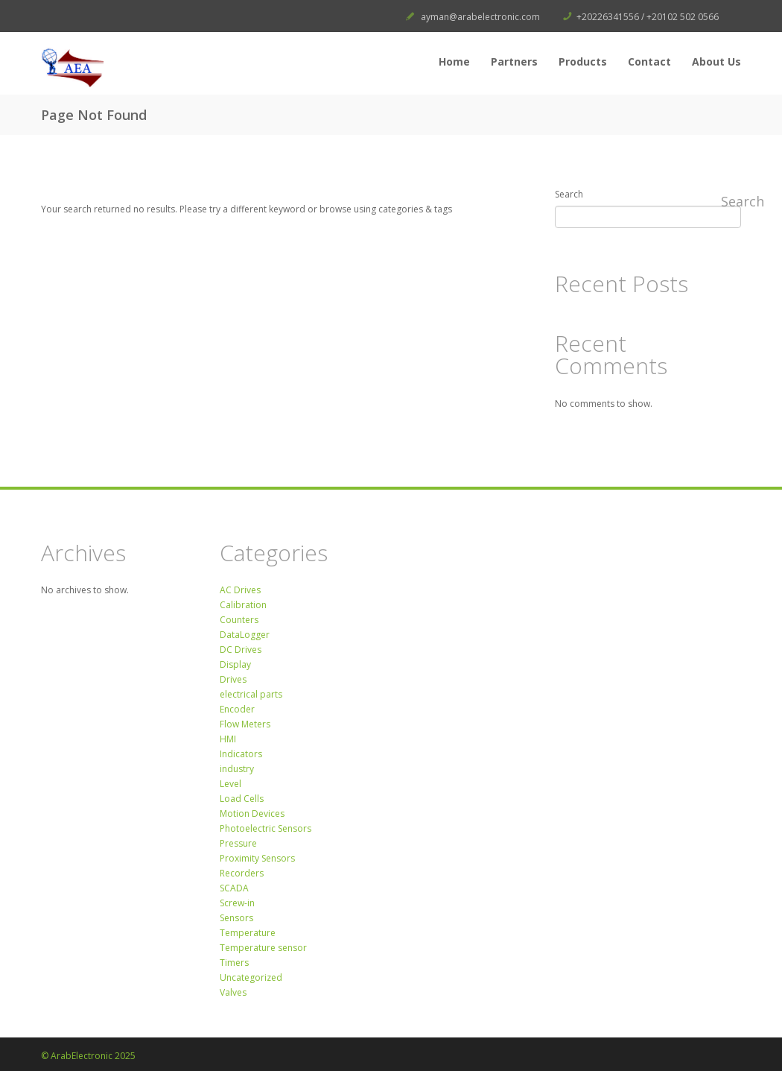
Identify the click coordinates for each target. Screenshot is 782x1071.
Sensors (236, 918)
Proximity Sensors (257, 858)
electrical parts (251, 694)
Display (235, 664)
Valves (233, 992)
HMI (228, 739)
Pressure (238, 843)
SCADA (234, 888)
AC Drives (240, 590)
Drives (233, 679)
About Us (716, 61)
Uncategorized (251, 977)
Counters (239, 619)
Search (569, 194)
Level (230, 783)
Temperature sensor (263, 947)
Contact (649, 61)
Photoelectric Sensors (265, 828)
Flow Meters (245, 724)
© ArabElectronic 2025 (88, 1055)
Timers (234, 962)
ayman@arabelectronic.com (480, 16)
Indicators (241, 754)
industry (237, 768)
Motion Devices (252, 813)
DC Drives (240, 649)
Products (583, 61)
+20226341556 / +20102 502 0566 (647, 16)
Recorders (242, 873)
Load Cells (242, 798)
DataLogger (245, 634)
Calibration (243, 604)
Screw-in (237, 903)
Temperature (248, 932)
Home (454, 61)
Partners (514, 61)
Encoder (237, 709)
